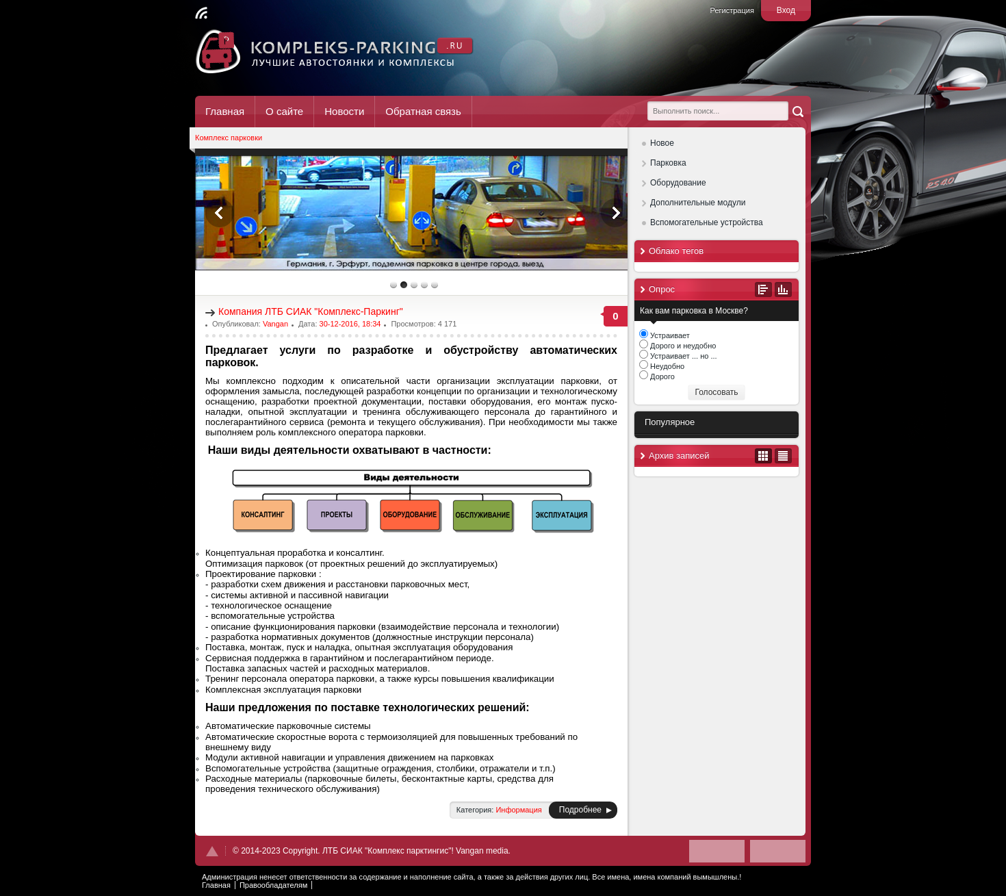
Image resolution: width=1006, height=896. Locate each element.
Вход (786, 10)
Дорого (661, 376)
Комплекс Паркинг (335, 51)
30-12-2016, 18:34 (350, 324)
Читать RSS (201, 13)
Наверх (212, 851)
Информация (518, 810)
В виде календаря (763, 455)
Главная (224, 111)
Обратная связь (423, 111)
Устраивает (669, 335)
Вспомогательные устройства (706, 222)
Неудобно (666, 366)
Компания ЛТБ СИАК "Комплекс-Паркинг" (310, 311)
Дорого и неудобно (682, 346)
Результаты (783, 289)
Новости (344, 111)
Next (615, 213)
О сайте (284, 111)
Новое (662, 143)
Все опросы (763, 289)
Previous (219, 213)
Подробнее (580, 810)
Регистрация (732, 10)
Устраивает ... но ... (682, 356)
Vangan (275, 324)
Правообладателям (273, 885)
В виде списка (783, 455)
